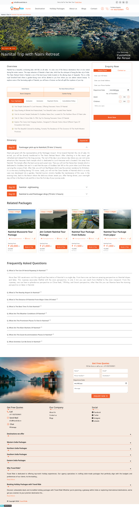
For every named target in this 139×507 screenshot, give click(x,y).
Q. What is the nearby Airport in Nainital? (23, 292)
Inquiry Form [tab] (102, 70)
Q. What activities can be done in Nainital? (24, 342)
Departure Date (99, 90)
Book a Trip (29, 247)
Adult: (96, 97)
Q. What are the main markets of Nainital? (23, 328)
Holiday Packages (57, 8)
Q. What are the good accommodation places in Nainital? (29, 335)
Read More (11, 479)
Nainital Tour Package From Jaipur (115, 233)
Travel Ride (23, 501)
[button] (6, 34)
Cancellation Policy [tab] (68, 101)
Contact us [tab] (121, 70)
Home (28, 8)
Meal (27, 238)
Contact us (53, 415)
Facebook (96, 412)
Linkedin (95, 421)
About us (73, 8)
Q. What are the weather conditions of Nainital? (26, 313)
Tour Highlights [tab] (16, 101)
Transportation (15, 238)
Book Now (78, 2)
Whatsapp (12, 427)
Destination (40, 8)
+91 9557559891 (117, 9)
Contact (94, 8)
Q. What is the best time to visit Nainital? (23, 306)
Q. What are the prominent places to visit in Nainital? (28, 320)
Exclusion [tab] (40, 101)
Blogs (83, 8)
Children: (97, 101)
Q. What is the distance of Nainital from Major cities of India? (31, 299)
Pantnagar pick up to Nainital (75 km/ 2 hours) (34, 147)
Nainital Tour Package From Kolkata (83, 233)
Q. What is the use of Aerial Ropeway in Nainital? (26, 270)
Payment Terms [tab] (52, 101)
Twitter (95, 415)
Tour (8, 14)
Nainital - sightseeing (23, 187)
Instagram (96, 418)
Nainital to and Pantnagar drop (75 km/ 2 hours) (35, 194)
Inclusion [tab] (29, 101)
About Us (52, 412)
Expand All (83, 141)
